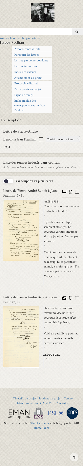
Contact (68, 398)
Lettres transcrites (25, 66)
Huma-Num (41, 428)
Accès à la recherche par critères (20, 38)
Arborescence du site (27, 49)
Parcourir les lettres (26, 55)
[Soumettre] (77, 31)
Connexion (62, 403)
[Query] (41, 31)
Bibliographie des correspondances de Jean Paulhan (29, 105)
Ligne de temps (23, 95)
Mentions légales (27, 403)
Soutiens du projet (49, 398)
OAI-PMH (46, 403)
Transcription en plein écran (33, 181)
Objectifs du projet (24, 398)
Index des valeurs (25, 72)
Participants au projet (27, 89)
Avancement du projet (28, 77)
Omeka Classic (40, 423)
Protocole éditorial (26, 83)
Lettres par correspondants (31, 60)
